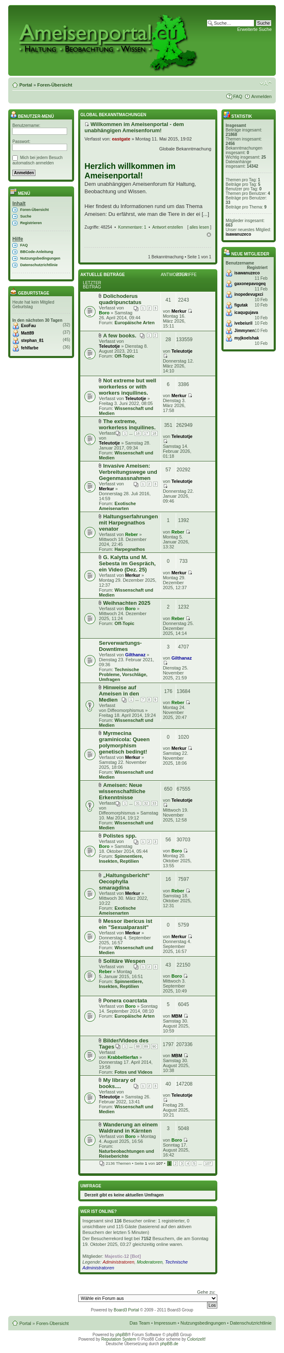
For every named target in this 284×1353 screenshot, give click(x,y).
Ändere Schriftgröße (266, 83)
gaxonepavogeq (249, 283)
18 (154, 433)
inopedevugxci (248, 294)
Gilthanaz (135, 654)
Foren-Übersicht (54, 84)
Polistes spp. (119, 836)
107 (208, 1163)
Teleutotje (109, 346)
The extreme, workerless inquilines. (127, 424)
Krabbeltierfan (122, 1057)
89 (146, 1046)
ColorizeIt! (196, 1339)
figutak (241, 305)
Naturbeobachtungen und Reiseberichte (126, 1154)
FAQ (237, 96)
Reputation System (118, 1339)
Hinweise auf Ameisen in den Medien (119, 693)
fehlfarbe (29, 348)
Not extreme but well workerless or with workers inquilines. (127, 386)
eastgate (121, 138)
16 (138, 433)
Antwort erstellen (167, 227)
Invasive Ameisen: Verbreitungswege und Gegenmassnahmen (128, 472)
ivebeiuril (243, 323)
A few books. (119, 335)
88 (138, 1046)
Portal (25, 84)
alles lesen (199, 227)
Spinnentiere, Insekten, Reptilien (121, 859)
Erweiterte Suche (254, 29)
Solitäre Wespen (124, 961)
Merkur (178, 311)
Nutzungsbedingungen (40, 258)
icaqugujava (246, 312)
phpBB (121, 1334)
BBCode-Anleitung (36, 252)
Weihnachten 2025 (126, 603)
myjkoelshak (246, 338)
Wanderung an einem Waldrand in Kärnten (128, 1127)
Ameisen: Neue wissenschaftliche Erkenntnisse (122, 791)
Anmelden (261, 96)
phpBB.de (169, 1343)
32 (146, 803)
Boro (104, 312)
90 (154, 1046)
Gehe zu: (206, 1292)
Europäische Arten (134, 322)
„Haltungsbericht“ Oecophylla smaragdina (124, 881)
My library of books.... (117, 1083)
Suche (25, 216)
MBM (176, 1016)
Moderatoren (149, 1261)
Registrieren (31, 223)
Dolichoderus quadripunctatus (120, 299)
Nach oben (209, 235)
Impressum (165, 1322)
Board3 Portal (126, 1310)
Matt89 (27, 333)
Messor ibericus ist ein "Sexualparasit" (125, 924)
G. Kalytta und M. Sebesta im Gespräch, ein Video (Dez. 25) (127, 563)
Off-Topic (124, 355)
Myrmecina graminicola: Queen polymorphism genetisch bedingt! (124, 742)
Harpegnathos (129, 549)
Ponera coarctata (125, 1000)
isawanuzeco (238, 234)
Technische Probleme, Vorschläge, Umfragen (123, 674)
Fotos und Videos (133, 1072)
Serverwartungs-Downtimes (120, 646)
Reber (131, 534)
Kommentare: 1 (132, 227)
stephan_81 (32, 340)
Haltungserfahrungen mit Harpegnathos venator (128, 522)
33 (154, 803)
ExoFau (28, 325)
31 (138, 803)
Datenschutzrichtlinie (39, 265)
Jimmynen (244, 330)
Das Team (140, 1322)
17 (146, 433)
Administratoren (118, 1261)
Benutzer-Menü (32, 116)
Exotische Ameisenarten (117, 506)
